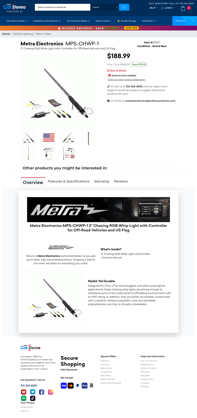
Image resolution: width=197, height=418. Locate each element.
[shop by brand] (104, 7)
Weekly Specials (108, 379)
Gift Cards (145, 372)
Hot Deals (105, 364)
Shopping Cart (147, 364)
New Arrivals (106, 368)
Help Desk (145, 375)
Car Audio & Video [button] (16, 20)
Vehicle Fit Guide (148, 368)
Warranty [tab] (101, 181)
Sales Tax (24, 411)
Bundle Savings (127, 20)
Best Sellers (106, 375)
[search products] (62, 7)
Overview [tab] (33, 182)
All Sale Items (106, 372)
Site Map (144, 386)
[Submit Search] (124, 7)
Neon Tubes (43, 33)
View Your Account (149, 361)
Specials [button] (184, 20)
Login (168, 7)
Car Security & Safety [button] (78, 20)
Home (6, 33)
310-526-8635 (187, 3)
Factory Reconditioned (111, 383)
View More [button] (148, 20)
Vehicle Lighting (23, 33)
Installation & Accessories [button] (46, 20)
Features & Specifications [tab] (68, 181)
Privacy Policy (27, 407)
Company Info (147, 379)
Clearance (105, 361)
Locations (145, 383)
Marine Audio (103, 20)
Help (152, 7)
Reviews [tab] (121, 181)
